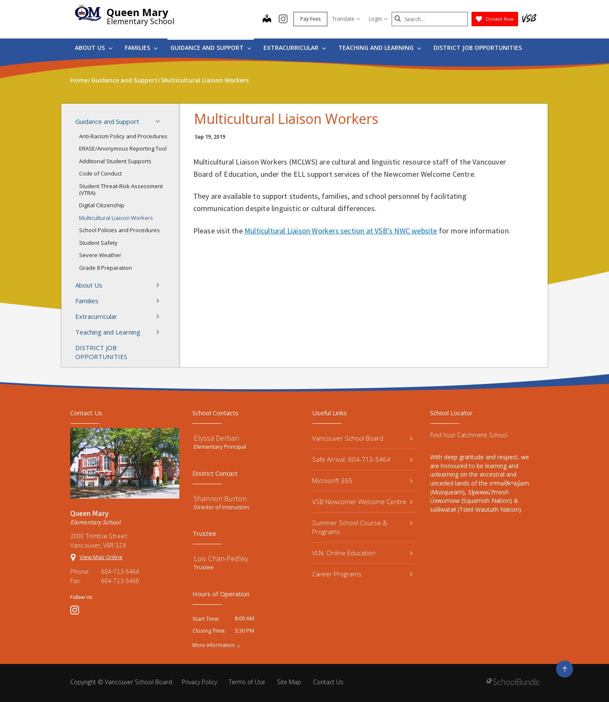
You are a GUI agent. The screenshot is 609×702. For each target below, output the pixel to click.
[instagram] (283, 19)
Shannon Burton (220, 498)
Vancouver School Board (362, 438)
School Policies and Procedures (119, 230)
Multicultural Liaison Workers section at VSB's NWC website (340, 231)
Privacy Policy (199, 682)
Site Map (289, 682)
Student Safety (98, 243)
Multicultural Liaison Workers (116, 218)
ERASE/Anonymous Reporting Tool (123, 148)
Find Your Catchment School (469, 435)
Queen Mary (137, 12)
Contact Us (328, 682)
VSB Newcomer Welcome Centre (362, 501)
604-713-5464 (120, 571)
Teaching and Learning (379, 48)
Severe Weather (100, 255)
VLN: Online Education (362, 552)
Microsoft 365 (362, 480)
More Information (213, 645)
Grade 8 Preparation (105, 267)
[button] (160, 121)
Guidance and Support (210, 48)
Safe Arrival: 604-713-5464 (362, 459)
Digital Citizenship (101, 205)
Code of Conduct (100, 173)
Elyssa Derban (216, 438)
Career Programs (362, 574)
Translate (346, 18)
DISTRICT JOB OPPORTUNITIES (477, 48)
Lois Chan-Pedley (221, 558)
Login (378, 18)
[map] (267, 19)
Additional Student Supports (115, 161)
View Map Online (101, 557)
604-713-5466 (120, 580)
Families (141, 48)
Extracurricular (294, 48)
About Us (93, 48)
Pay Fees (310, 18)
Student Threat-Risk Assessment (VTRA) (121, 189)
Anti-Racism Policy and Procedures (123, 136)
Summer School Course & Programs (362, 527)
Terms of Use (247, 682)
